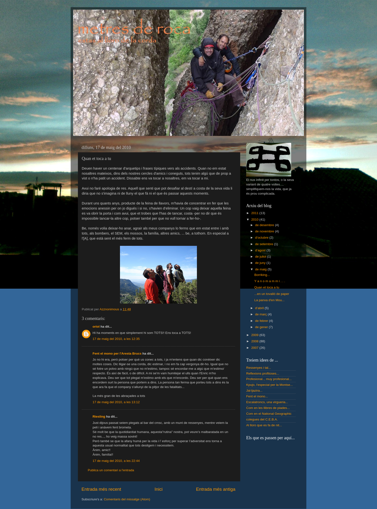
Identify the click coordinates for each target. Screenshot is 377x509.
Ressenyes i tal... (258, 367)
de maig (261, 269)
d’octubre (262, 237)
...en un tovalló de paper (271, 294)
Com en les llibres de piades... (268, 408)
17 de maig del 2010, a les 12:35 (116, 339)
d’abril (260, 308)
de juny (260, 263)
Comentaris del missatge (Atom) (127, 499)
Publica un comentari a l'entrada (111, 470)
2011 (255, 213)
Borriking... (262, 275)
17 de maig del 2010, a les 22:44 (116, 461)
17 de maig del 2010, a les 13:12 (116, 402)
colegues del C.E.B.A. (262, 419)
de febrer (262, 321)
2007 (255, 348)
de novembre (265, 231)
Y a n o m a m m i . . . (269, 281)
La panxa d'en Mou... (269, 300)
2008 (255, 341)
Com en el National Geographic (268, 413)
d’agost (260, 250)
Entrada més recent (101, 489)
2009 (255, 335)
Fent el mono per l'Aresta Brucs (117, 353)
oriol (96, 326)
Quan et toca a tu (266, 287)
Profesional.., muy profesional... (269, 379)
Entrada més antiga (215, 489)
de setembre (264, 244)
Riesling (99, 416)
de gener (262, 327)
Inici (159, 489)
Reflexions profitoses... (262, 373)
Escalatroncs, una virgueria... (267, 402)
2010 (255, 219)
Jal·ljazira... (254, 390)
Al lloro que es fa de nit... (264, 425)
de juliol (261, 256)
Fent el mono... (257, 396)
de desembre (265, 225)
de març (261, 314)
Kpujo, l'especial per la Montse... (269, 385)
